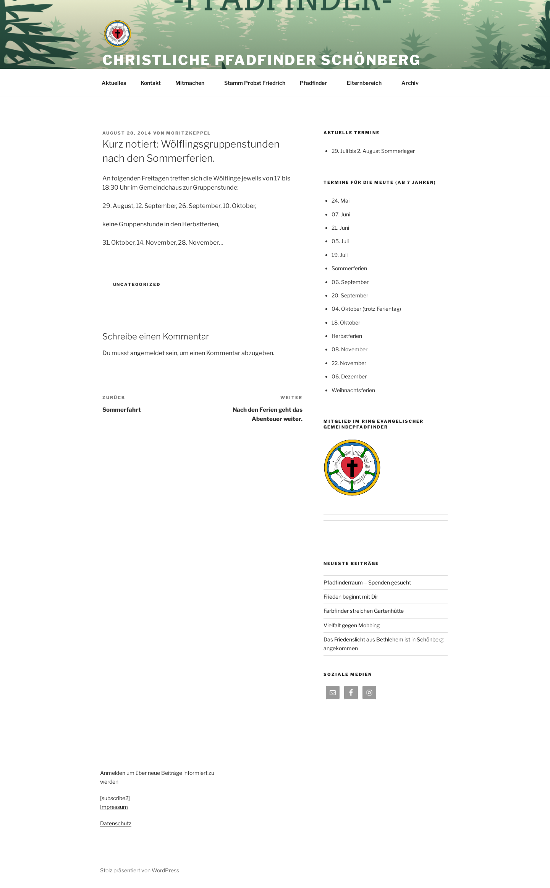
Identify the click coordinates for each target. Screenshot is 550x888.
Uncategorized (137, 284)
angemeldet (147, 353)
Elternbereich (368, 83)
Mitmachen (193, 83)
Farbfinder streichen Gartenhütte (364, 610)
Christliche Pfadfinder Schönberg (261, 60)
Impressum (114, 807)
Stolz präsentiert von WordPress (139, 870)
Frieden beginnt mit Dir (351, 596)
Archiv (413, 83)
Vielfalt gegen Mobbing (352, 625)
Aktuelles (114, 83)
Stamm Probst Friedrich (254, 83)
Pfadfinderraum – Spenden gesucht (367, 582)
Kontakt (151, 83)
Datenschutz (115, 823)
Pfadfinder (317, 83)
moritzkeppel (188, 133)
